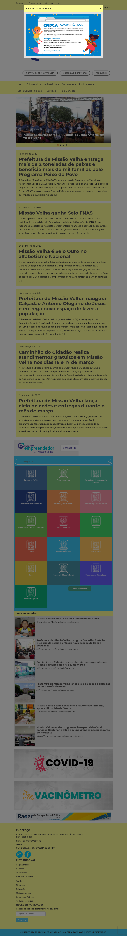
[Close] (100, 8)
